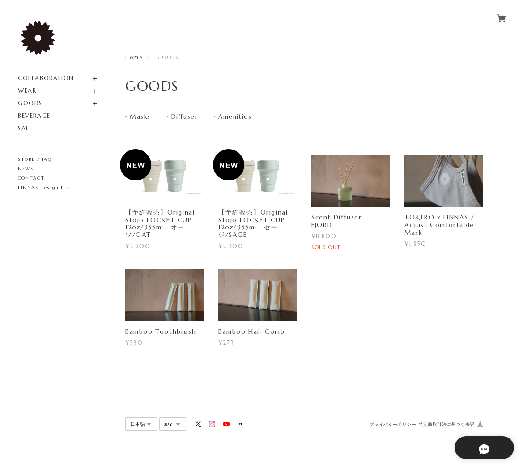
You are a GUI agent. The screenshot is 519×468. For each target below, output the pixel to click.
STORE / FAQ (35, 159)
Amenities (237, 117)
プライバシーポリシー (393, 424)
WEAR (27, 91)
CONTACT (31, 178)
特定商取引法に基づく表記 (447, 424)
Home (133, 57)
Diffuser (186, 117)
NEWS (25, 169)
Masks (140, 117)
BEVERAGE (34, 116)
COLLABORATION (46, 78)
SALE (25, 128)
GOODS (30, 103)
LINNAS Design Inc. (44, 187)
